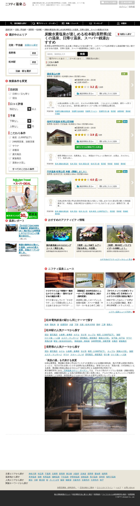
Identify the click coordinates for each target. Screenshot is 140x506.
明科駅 (110, 164)
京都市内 (85, 480)
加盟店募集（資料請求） (67, 488)
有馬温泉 (47, 477)
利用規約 (97, 494)
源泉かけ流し (104, 338)
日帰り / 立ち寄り (21, 94)
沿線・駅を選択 (23, 71)
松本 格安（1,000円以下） (98, 211)
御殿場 (68, 480)
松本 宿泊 (73, 164)
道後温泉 (85, 477)
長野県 (90, 474)
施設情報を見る (86, 94)
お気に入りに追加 (110, 94)
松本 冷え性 (83, 211)
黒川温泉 (94, 477)
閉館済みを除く (93, 58)
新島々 (110, 324)
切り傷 (107, 354)
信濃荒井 (64, 324)
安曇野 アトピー (91, 111)
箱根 (40, 477)
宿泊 (47, 335)
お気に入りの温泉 (108, 3)
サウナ (129, 338)
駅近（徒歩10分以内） (63, 341)
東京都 (69, 474)
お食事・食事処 (65, 335)
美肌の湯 (48, 341)
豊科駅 (128, 111)
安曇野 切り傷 (104, 111)
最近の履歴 (127, 3)
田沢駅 (113, 111)
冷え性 (84, 335)
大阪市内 (76, 480)
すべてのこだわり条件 (23, 169)
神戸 (102, 480)
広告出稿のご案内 (87, 488)
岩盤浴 (15, 150)
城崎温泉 (56, 477)
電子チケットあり (57, 58)
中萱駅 (57, 114)
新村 (98, 324)
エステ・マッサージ (70, 338)
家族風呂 (123, 341)
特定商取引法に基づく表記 (82, 494)
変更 (34, 53)
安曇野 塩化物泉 (78, 111)
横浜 (31, 480)
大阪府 (76, 474)
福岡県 (104, 474)
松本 (47, 324)
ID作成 (132, 6)
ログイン (123, 6)
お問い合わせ (129, 488)
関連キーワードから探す (16, 483)
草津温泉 (32, 477)
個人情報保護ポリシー (62, 494)
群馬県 (62, 474)
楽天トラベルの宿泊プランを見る (88, 147)
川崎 (36, 480)
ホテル (76, 335)
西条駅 (116, 164)
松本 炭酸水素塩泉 (61, 164)
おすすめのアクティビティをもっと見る (116, 259)
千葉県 (48, 474)
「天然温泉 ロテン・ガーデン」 (75, 370)
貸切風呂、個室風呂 (88, 338)
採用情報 (131, 494)
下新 (76, 324)
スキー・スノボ (77, 354)
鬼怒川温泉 (111, 477)
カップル (92, 335)
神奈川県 (32, 474)
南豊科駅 (120, 111)
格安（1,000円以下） (106, 335)
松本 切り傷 (95, 164)
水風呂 (115, 341)
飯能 (62, 480)
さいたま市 (54, 480)
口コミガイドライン (105, 488)
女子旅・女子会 (118, 338)
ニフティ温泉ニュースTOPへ (120, 312)
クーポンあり (75, 58)
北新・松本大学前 (87, 324)
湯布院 (102, 477)
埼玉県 (40, 474)
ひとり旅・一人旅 (52, 338)
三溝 (103, 324)
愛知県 (97, 474)
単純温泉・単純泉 (82, 341)
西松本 (53, 324)
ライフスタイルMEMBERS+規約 (114, 494)
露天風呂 (54, 335)
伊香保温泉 (75, 477)
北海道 (83, 474)
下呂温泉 (65, 477)
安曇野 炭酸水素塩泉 (62, 111)
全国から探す (31, 45)
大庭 (71, 324)
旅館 (118, 335)
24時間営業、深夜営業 (100, 341)
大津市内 (94, 480)
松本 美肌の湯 (84, 164)
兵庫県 (55, 474)
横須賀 (42, 480)
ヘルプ (118, 488)
